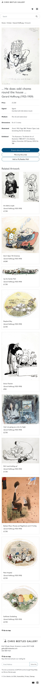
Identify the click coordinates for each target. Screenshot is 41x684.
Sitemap (32, 676)
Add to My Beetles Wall (20, 159)
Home (4, 23)
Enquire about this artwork (20, 150)
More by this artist (20, 154)
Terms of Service (8, 672)
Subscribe (34, 664)
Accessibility (20, 676)
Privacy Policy (34, 670)
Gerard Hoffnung (18, 23)
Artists (9, 23)
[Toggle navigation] (37, 9)
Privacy (27, 676)
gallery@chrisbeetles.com (9, 648)
